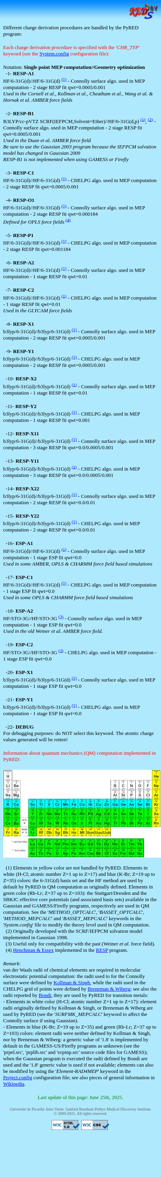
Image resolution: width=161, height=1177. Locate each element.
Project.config (17, 1077)
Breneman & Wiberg (109, 989)
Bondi (45, 995)
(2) (150, 119)
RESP (102, 950)
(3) (61, 616)
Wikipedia (13, 1084)
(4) (68, 219)
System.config (54, 54)
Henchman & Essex (33, 950)
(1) (64, 79)
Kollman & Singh (72, 982)
